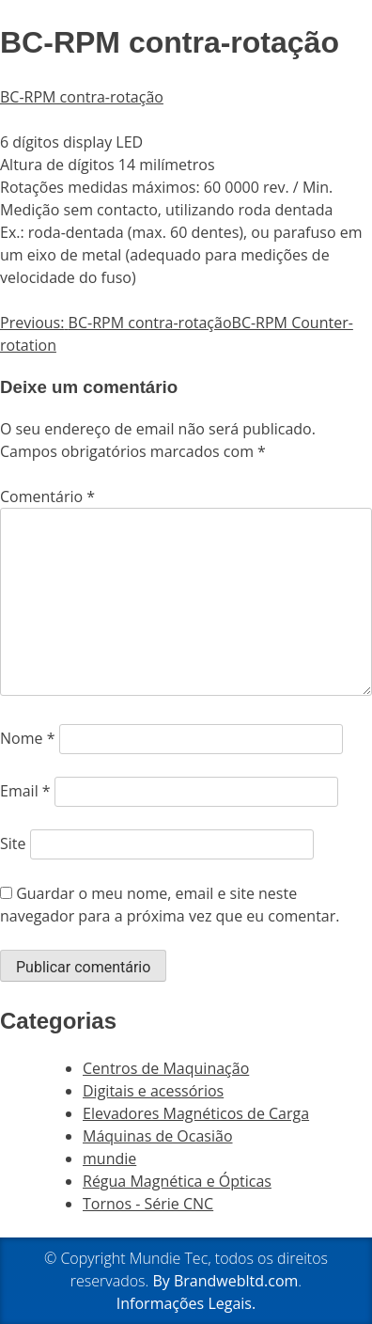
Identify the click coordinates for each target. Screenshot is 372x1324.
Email (25, 790)
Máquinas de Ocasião (158, 1136)
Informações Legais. (186, 1303)
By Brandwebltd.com (225, 1280)
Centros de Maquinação (166, 1068)
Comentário (47, 496)
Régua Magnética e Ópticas (177, 1181)
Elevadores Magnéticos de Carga (196, 1113)
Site (13, 843)
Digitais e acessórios (153, 1090)
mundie (109, 1158)
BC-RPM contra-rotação (81, 97)
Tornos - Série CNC (148, 1203)
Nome (27, 738)
